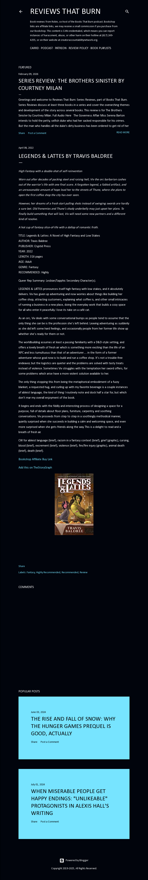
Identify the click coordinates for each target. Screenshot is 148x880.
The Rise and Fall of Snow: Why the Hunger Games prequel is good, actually (73, 726)
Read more (123, 132)
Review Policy (78, 48)
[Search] (127, 11)
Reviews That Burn (65, 12)
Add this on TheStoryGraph (35, 467)
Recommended (70, 572)
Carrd (34, 48)
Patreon (60, 48)
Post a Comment (37, 133)
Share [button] (21, 133)
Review (83, 572)
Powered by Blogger (74, 860)
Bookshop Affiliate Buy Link (35, 459)
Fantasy (31, 572)
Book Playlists (100, 48)
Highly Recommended (48, 572)
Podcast (47, 48)
